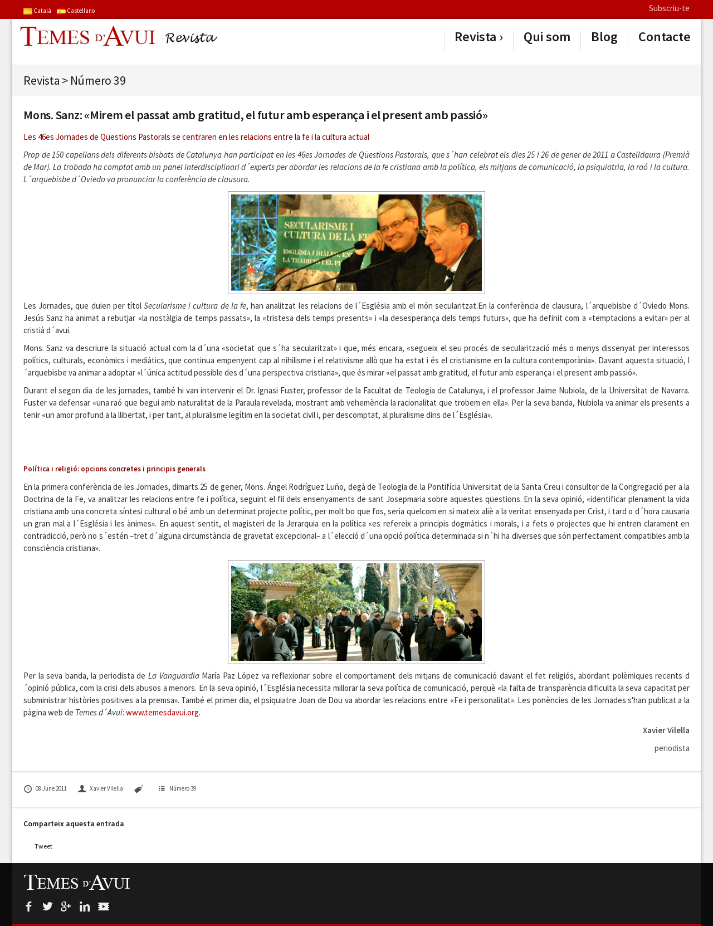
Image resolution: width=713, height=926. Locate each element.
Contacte (664, 36)
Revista (475, 36)
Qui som (547, 36)
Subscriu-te (669, 8)
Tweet (43, 846)
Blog (604, 36)
